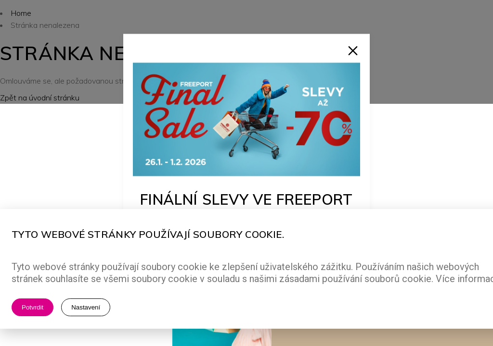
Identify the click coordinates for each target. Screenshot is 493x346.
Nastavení (85, 307)
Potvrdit (32, 307)
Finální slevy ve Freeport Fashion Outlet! (246, 207)
